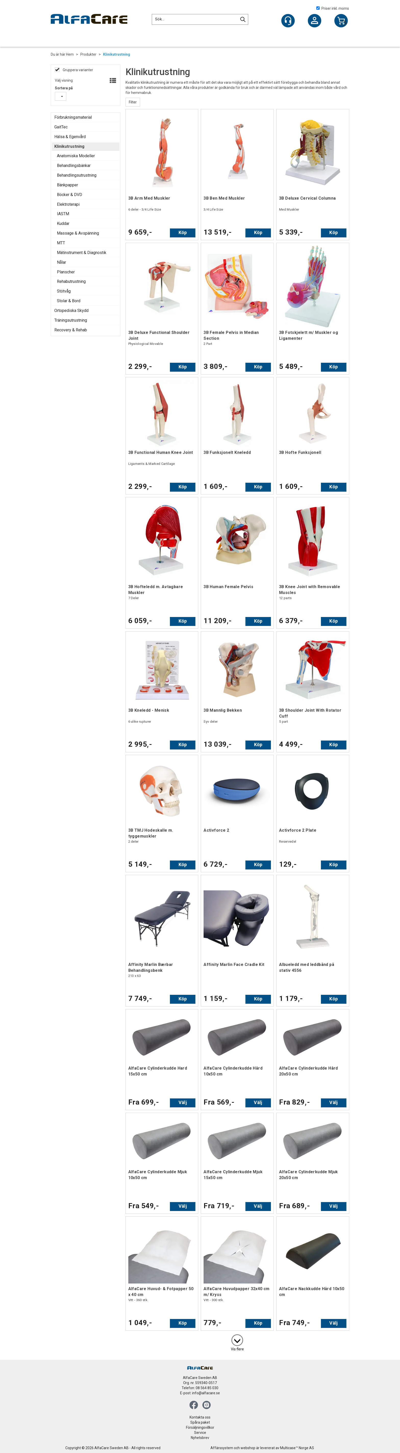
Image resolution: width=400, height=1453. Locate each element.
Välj (183, 1102)
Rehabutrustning (71, 281)
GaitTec (61, 127)
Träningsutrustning (70, 320)
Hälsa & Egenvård (70, 136)
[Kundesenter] (288, 21)
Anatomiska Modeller (76, 155)
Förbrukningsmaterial (73, 117)
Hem (70, 54)
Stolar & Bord (68, 300)
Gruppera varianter (77, 70)
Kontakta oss (200, 1417)
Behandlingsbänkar (74, 165)
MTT (61, 242)
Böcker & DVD (69, 194)
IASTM (63, 213)
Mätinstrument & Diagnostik (81, 252)
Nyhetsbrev (200, 1438)
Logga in (314, 21)
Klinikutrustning (116, 54)
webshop (248, 1448)
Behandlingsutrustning (76, 175)
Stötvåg (64, 291)
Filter (133, 102)
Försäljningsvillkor (200, 1427)
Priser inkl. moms (332, 8)
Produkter (88, 54)
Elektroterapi (68, 204)
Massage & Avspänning (78, 233)
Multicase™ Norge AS (297, 1448)
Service (200, 1433)
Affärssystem (221, 1448)
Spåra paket (200, 1422)
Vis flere (237, 1349)
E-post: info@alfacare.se (200, 1393)
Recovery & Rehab (70, 330)
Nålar (61, 262)
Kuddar (63, 223)
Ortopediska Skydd (71, 310)
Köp (183, 232)
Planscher (66, 272)
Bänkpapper (67, 185)
